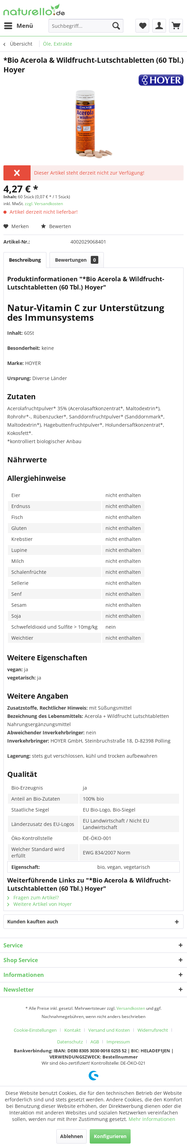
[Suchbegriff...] (85, 26)
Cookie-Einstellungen (35, 1030)
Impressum (118, 1042)
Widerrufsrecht (153, 1030)
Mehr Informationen (152, 1119)
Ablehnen (71, 1136)
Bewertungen (76, 260)
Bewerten (56, 226)
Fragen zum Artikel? (33, 897)
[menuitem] (18, 26)
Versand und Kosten (109, 1030)
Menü (18, 24)
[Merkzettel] (142, 26)
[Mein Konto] (159, 26)
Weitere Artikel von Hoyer (39, 904)
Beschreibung (25, 260)
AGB (94, 1042)
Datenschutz (70, 1042)
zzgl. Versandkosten (44, 203)
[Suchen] (116, 26)
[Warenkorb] (176, 26)
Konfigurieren (110, 1136)
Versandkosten (131, 1008)
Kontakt (72, 1030)
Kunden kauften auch (32, 921)
